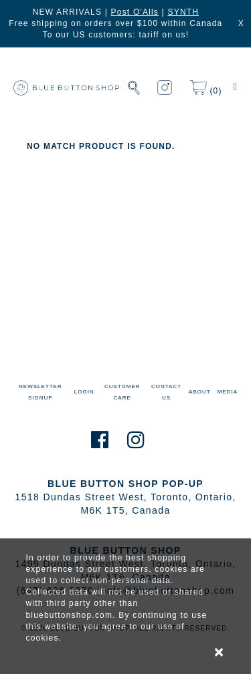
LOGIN (84, 392)
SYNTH (183, 12)
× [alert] (219, 652)
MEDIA (228, 392)
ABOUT (200, 392)
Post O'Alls (135, 12)
